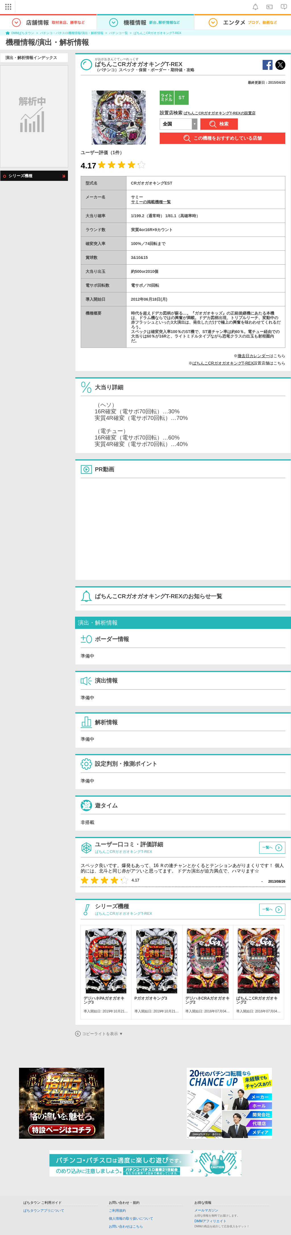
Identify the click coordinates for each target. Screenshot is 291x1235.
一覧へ (267, 848)
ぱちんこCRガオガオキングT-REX (157, 33)
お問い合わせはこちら (126, 1226)
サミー (137, 197)
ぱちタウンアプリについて (43, 1211)
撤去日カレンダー (253, 355)
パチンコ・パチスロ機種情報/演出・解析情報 (71, 33)
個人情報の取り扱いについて (131, 1219)
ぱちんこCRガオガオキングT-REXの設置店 (219, 113)
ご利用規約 (117, 1211)
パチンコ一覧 (118, 33)
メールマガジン (206, 1210)
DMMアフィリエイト (210, 1221)
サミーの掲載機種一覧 (151, 202)
